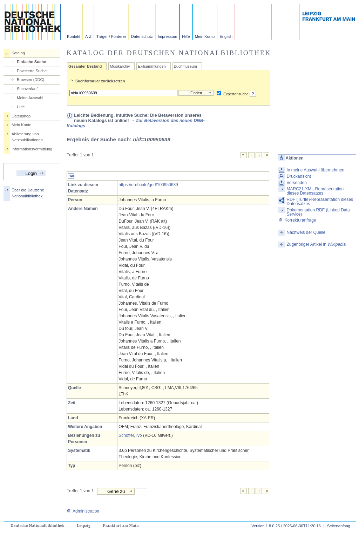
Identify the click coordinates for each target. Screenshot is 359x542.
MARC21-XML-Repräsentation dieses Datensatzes (315, 191)
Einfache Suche (31, 62)
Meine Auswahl (30, 98)
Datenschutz (142, 36)
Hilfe (186, 36)
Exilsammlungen (151, 66)
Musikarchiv (120, 66)
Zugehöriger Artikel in (316, 244)
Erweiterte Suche (32, 71)
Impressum (167, 36)
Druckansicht (298, 176)
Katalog (18, 53)
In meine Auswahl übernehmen (315, 170)
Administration (83, 511)
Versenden (296, 182)
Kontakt (73, 36)
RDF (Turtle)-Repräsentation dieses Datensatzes (319, 201)
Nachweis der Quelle (305, 232)
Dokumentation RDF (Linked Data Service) (318, 212)
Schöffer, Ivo (130, 435)
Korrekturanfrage (297, 220)
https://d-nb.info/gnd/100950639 (148, 184)
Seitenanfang (338, 526)
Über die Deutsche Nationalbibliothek (28, 193)
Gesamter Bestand (85, 66)
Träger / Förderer (111, 36)
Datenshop (21, 116)
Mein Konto (205, 36)
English (225, 36)
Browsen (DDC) (30, 79)
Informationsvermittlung (32, 149)
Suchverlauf (27, 89)
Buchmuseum (185, 66)
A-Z (88, 36)
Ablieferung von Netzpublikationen (27, 137)
